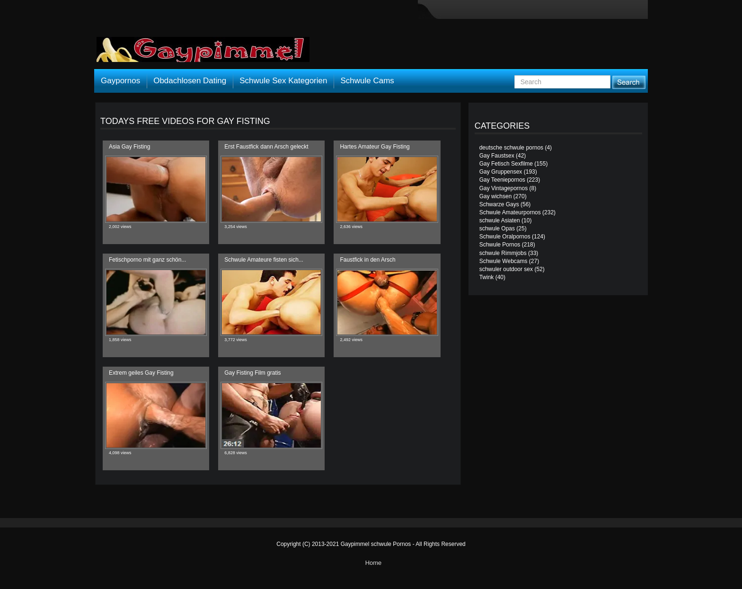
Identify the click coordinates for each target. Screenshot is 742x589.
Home (373, 562)
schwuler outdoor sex (506, 269)
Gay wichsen (495, 196)
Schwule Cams (367, 80)
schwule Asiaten (499, 220)
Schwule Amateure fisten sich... (263, 259)
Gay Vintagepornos (503, 188)
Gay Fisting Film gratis (252, 372)
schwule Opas (497, 228)
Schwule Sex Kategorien (283, 80)
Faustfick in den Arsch (367, 259)
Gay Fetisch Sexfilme (506, 163)
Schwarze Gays (499, 204)
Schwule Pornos (500, 244)
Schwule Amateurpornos (510, 212)
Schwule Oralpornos (504, 236)
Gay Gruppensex (500, 171)
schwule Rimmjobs (503, 253)
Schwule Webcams (503, 261)
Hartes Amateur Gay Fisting (374, 146)
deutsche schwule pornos (511, 147)
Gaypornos (120, 80)
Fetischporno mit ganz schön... (147, 259)
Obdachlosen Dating (189, 80)
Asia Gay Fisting (129, 146)
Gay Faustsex (496, 155)
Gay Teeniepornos (502, 179)
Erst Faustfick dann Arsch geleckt (266, 146)
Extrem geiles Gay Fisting (141, 372)
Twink (486, 277)
